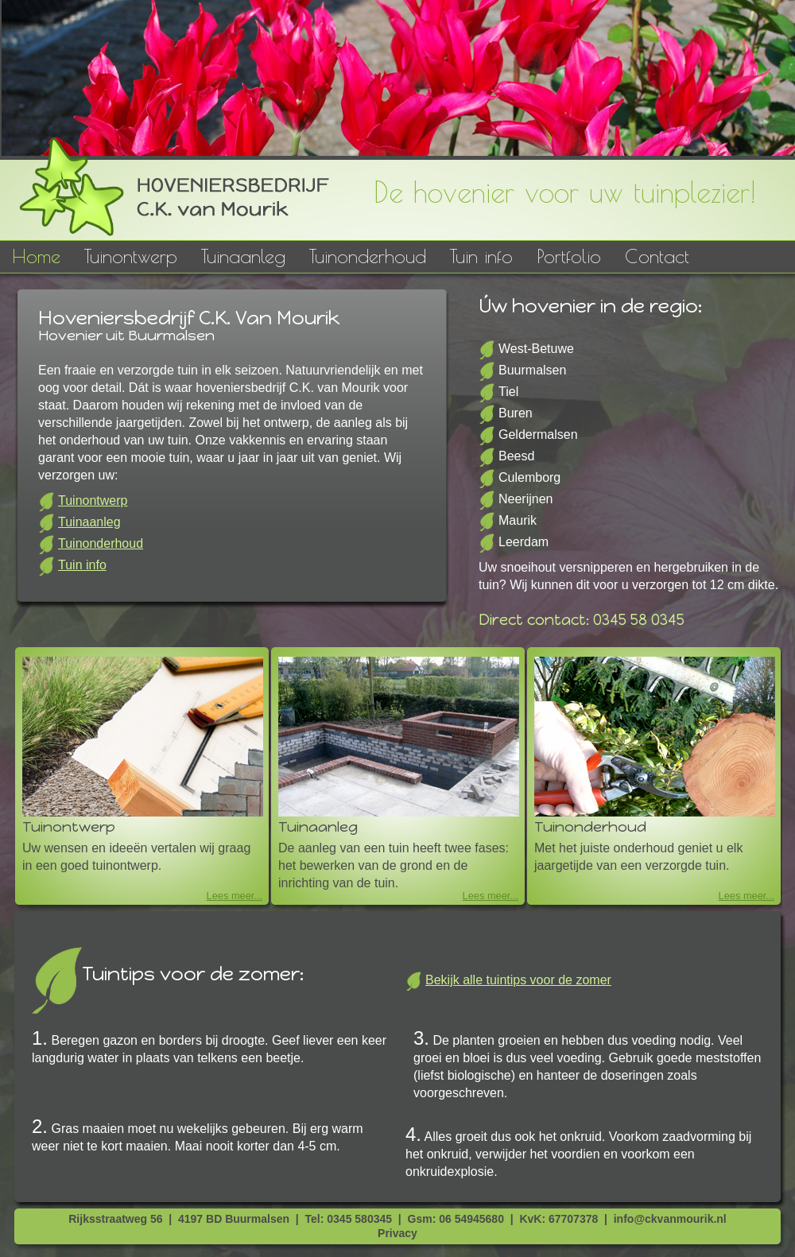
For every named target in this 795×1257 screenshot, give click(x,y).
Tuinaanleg (243, 256)
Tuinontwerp (130, 256)
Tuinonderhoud (367, 256)
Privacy (397, 1233)
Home (36, 256)
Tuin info (481, 256)
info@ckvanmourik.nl (670, 1218)
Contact (657, 256)
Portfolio (569, 256)
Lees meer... (234, 896)
